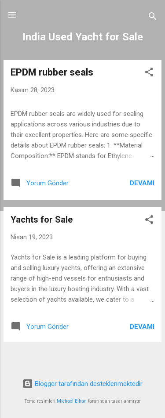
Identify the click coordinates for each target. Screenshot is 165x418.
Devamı (142, 183)
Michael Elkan (72, 401)
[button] (149, 73)
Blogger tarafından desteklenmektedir (82, 384)
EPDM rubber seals (52, 72)
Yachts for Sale (42, 219)
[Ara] (152, 17)
